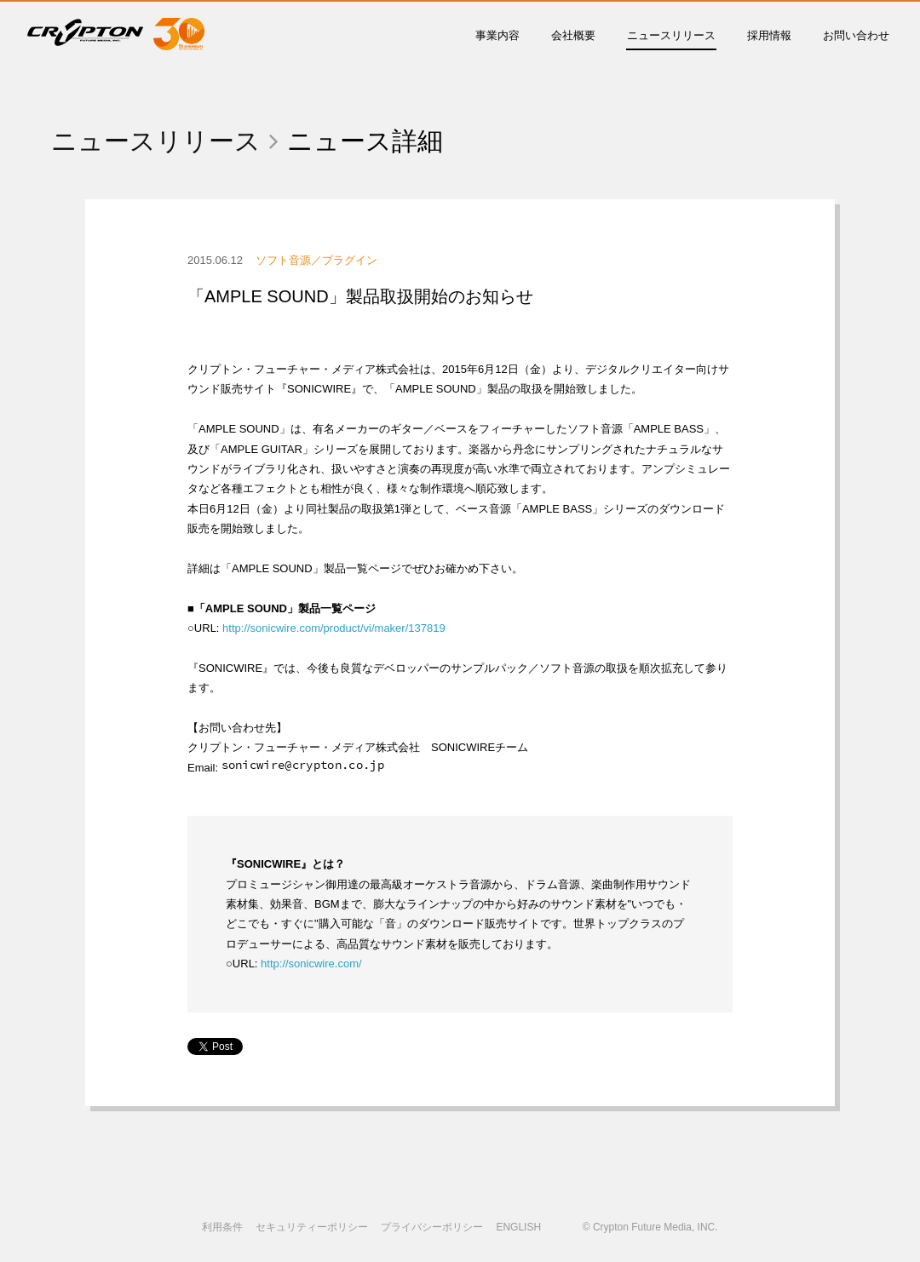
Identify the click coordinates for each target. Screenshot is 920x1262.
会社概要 (573, 35)
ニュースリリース (671, 35)
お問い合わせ (856, 35)
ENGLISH (518, 1227)
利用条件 (222, 1227)
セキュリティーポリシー (312, 1227)
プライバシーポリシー (432, 1227)
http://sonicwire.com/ (311, 963)
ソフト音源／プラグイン (316, 260)
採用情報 (769, 35)
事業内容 (497, 35)
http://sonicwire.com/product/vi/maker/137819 (334, 628)
